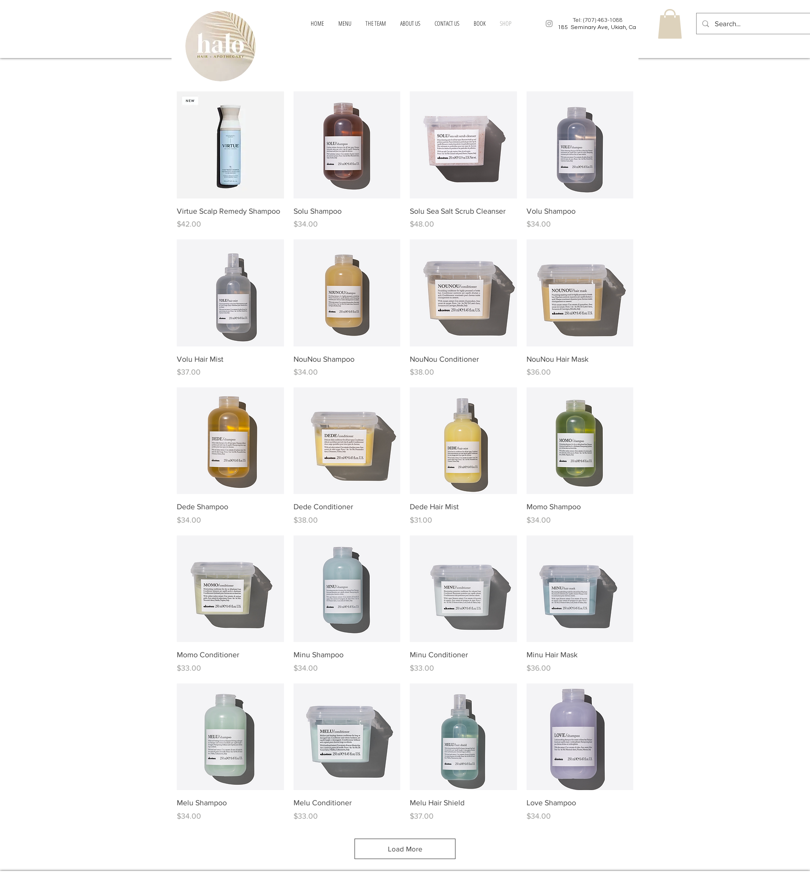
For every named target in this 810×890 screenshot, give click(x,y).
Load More (405, 849)
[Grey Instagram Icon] (549, 23)
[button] (670, 24)
